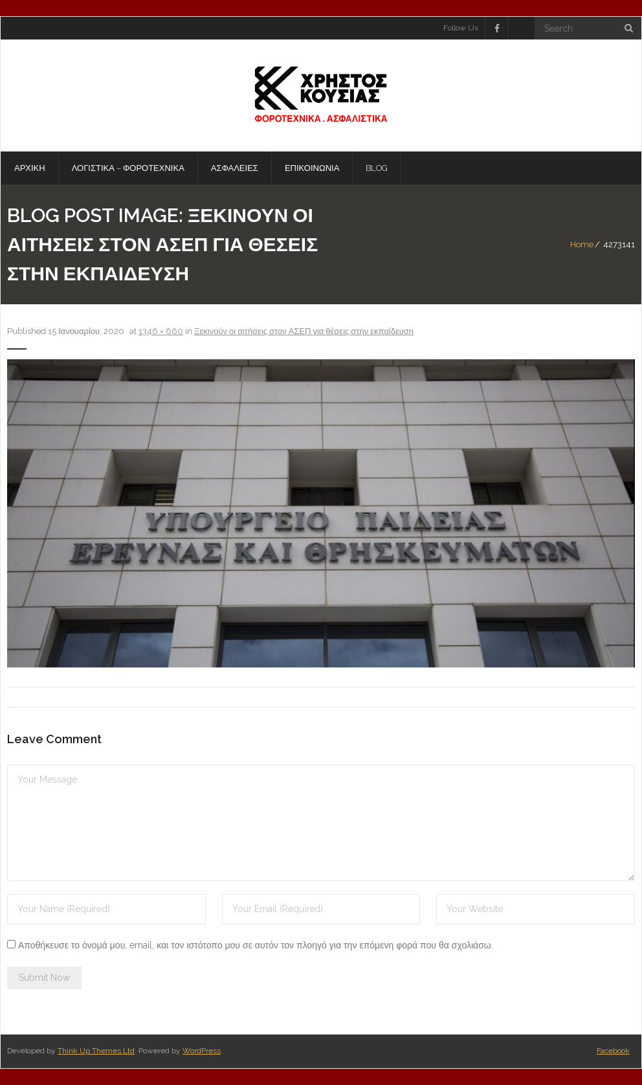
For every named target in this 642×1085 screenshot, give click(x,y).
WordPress (202, 1050)
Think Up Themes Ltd (96, 1050)
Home (581, 244)
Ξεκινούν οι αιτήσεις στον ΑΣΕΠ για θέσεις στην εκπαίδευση (304, 331)
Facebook (613, 1050)
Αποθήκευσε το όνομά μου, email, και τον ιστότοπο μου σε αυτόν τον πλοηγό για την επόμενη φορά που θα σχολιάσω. (255, 945)
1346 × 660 (160, 331)
